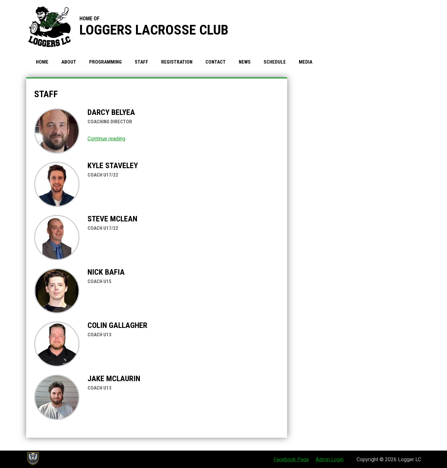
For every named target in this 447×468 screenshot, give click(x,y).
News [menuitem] (245, 62)
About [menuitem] (68, 62)
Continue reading (106, 139)
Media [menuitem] (305, 62)
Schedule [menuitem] (275, 62)
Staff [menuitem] (141, 62)
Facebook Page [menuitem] (291, 459)
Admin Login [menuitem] (330, 459)
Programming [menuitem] (105, 62)
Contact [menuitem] (215, 62)
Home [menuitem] (42, 62)
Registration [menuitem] (176, 62)
